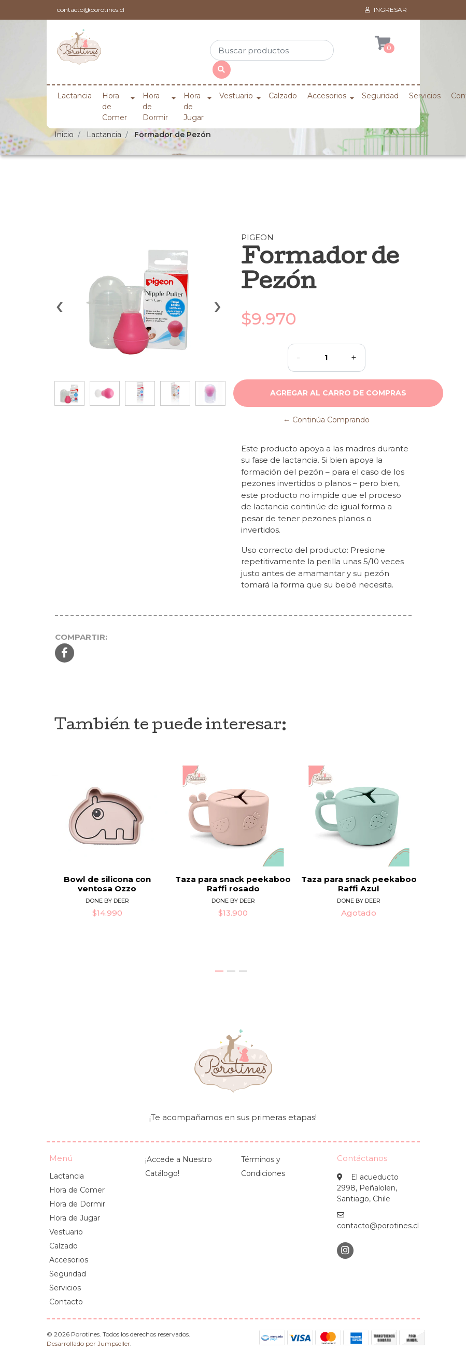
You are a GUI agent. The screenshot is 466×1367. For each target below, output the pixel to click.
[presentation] (59, 312)
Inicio (64, 134)
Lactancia (74, 95)
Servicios (425, 95)
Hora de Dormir (155, 106)
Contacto (66, 1301)
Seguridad (380, 95)
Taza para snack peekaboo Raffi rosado (233, 883)
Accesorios (326, 95)
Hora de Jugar (193, 106)
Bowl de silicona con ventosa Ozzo (106, 883)
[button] (219, 971)
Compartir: (81, 637)
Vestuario (236, 95)
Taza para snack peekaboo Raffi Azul (359, 883)
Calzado (283, 95)
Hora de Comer (114, 106)
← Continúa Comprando (326, 419)
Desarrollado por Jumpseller (88, 1343)
